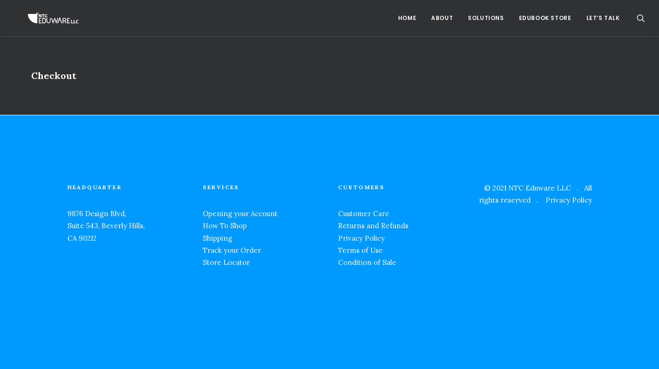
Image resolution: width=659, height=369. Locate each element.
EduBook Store (545, 18)
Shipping (217, 238)
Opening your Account (240, 213)
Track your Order (232, 250)
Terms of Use (360, 250)
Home (407, 18)
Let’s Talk (603, 18)
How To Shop (225, 225)
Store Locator (226, 262)
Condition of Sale (367, 262)
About (442, 18)
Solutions (486, 18)
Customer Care (363, 213)
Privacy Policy (361, 238)
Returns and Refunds (373, 225)
